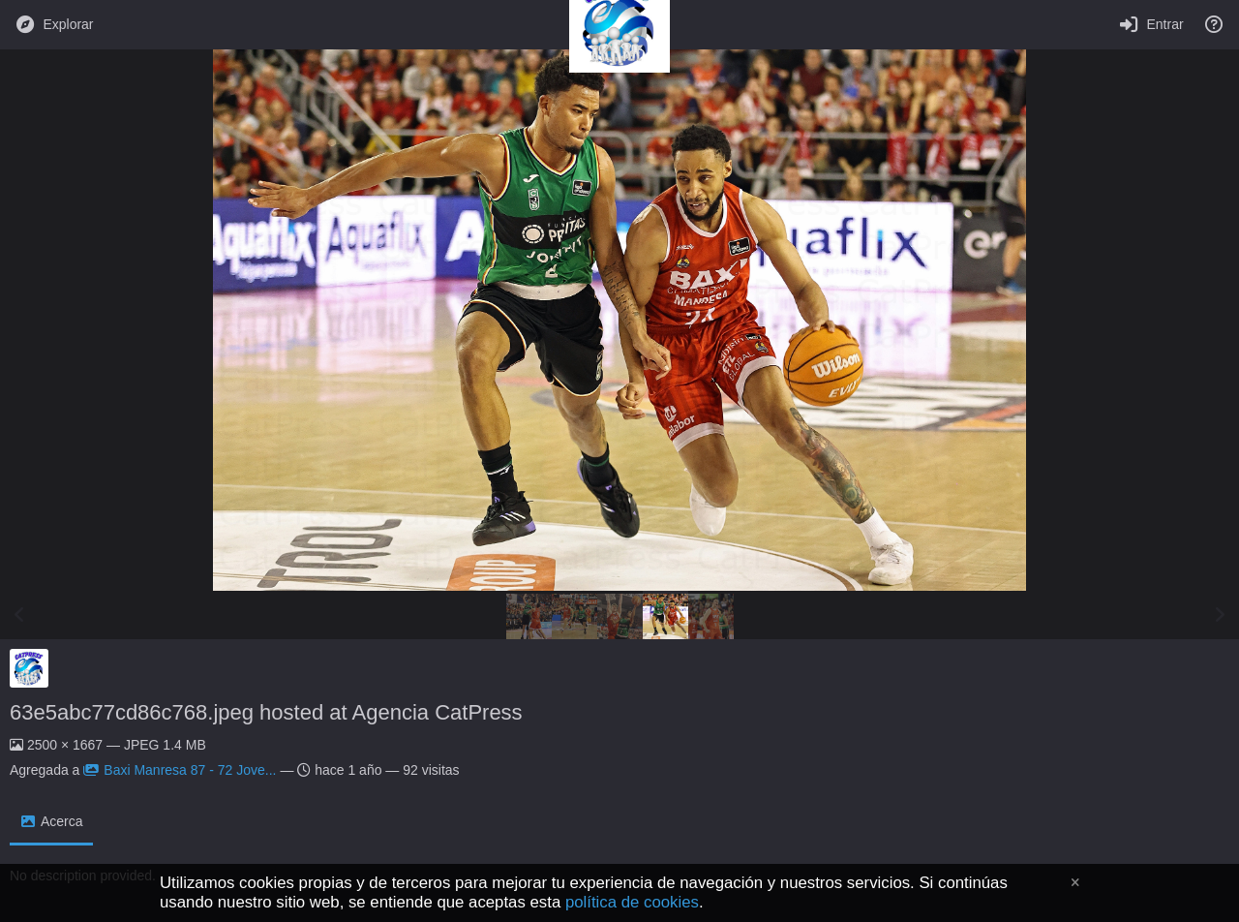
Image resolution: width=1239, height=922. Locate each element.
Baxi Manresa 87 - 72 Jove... (179, 770)
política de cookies (632, 902)
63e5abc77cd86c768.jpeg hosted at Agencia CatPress (266, 712)
